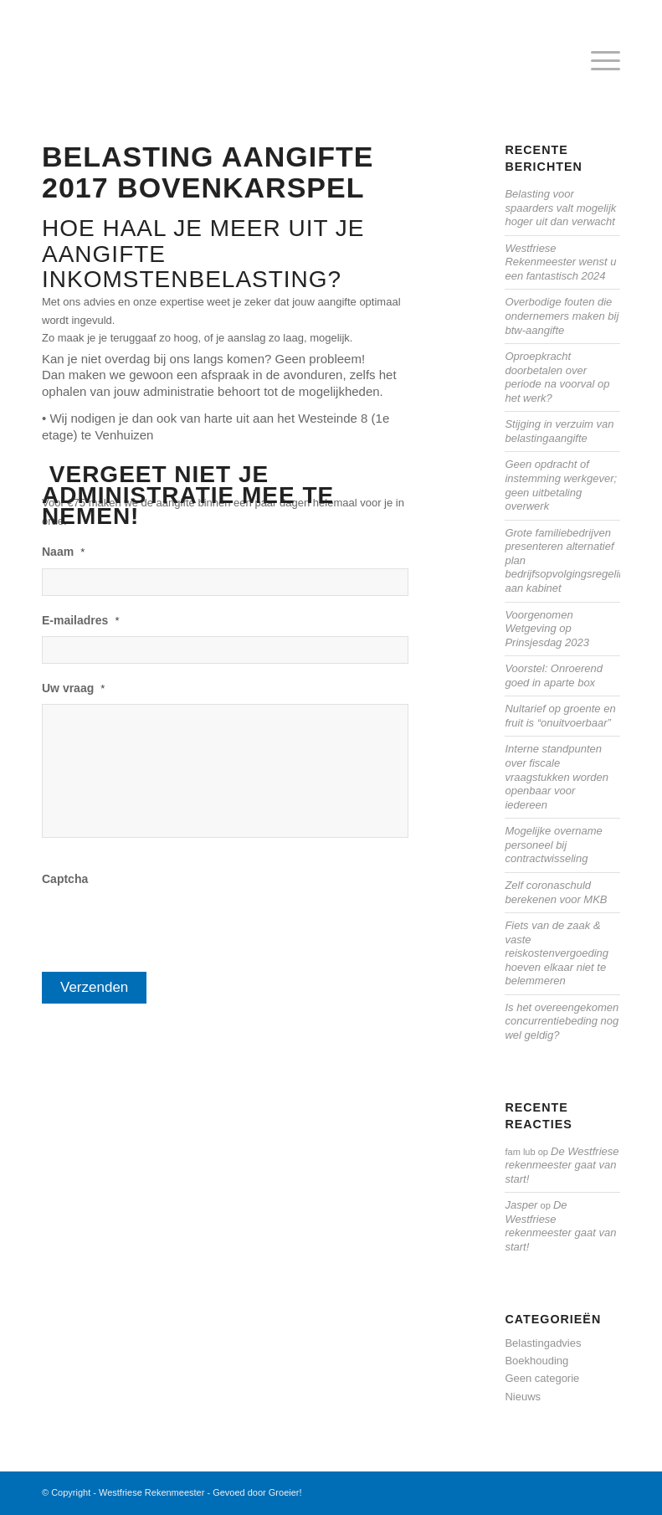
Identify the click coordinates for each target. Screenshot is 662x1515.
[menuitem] (597, 62)
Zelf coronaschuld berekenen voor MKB (556, 892)
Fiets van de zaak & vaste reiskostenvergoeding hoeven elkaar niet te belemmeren (556, 953)
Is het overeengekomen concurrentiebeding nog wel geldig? (561, 1021)
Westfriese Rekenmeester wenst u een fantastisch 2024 (560, 262)
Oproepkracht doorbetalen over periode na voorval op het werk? (557, 377)
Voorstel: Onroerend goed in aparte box (554, 675)
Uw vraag (73, 688)
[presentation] (169, 928)
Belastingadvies (543, 1343)
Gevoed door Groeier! (257, 1492)
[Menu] (597, 62)
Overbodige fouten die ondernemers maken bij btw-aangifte (561, 315)
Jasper (521, 1205)
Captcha (65, 879)
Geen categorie (542, 1378)
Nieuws (523, 1396)
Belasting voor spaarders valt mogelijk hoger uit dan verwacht (560, 207)
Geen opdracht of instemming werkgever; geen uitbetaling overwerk (561, 485)
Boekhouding (536, 1360)
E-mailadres (80, 620)
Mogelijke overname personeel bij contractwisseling (553, 844)
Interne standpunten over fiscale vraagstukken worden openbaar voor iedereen (556, 776)
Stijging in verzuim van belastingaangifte (559, 431)
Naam (63, 551)
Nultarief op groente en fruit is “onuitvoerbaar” (560, 715)
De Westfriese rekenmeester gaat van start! (561, 1165)
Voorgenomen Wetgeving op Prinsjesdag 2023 (546, 629)
